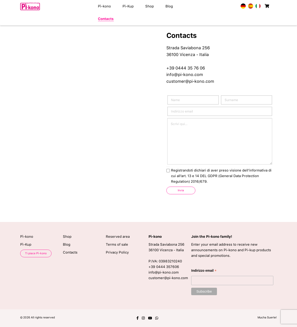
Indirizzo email (203, 271)
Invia (181, 190)
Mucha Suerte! (267, 317)
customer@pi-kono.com (190, 81)
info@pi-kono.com (184, 74)
